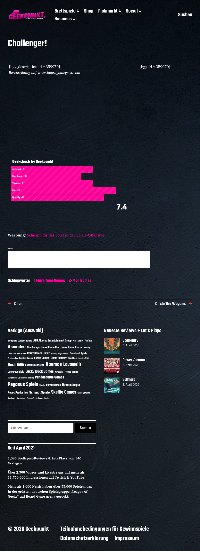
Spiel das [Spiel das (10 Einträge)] (11, 398)
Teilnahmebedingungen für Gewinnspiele (104, 529)
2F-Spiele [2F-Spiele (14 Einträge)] (12, 341)
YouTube (77, 477)
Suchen (185, 15)
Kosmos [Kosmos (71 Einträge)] (54, 364)
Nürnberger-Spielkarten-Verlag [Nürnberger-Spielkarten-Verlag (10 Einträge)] (21, 377)
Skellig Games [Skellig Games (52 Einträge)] (63, 392)
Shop (88, 11)
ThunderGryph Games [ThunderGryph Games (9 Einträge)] (35, 398)
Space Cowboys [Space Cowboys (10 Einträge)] (84, 393)
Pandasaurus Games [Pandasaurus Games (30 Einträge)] (49, 377)
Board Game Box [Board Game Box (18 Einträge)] (50, 347)
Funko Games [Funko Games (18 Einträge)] (41, 358)
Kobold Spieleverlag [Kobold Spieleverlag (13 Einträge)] (34, 365)
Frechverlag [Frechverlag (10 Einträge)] (13, 358)
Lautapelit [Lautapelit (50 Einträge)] (72, 364)
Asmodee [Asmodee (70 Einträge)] (17, 347)
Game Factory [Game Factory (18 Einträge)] (59, 358)
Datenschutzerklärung (84, 538)
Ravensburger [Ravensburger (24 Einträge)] (71, 385)
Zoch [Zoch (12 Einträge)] (46, 398)
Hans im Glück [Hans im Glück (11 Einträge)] (83, 358)
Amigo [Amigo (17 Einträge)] (88, 341)
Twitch (60, 477)
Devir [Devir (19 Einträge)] (47, 353)
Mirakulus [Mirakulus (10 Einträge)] (59, 372)
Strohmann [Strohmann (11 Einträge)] (21, 398)
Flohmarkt (108, 11)
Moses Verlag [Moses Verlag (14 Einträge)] (71, 372)
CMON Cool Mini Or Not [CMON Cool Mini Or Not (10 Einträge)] (17, 353)
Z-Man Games (80, 281)
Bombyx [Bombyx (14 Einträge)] (88, 348)
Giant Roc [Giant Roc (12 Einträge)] (72, 358)
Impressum (126, 538)
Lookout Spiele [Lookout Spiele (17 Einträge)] (16, 372)
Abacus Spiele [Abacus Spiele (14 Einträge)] (25, 341)
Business (63, 19)
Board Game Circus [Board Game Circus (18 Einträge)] (71, 347)
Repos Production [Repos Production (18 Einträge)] (18, 392)
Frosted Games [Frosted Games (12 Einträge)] (26, 358)
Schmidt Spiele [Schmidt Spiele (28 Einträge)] (39, 392)
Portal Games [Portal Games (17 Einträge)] (53, 385)
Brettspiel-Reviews (32, 458)
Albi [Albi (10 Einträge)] (74, 340)
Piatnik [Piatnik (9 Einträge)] (42, 385)
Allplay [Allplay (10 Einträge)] (80, 340)
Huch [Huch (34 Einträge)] (12, 365)
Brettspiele (65, 11)
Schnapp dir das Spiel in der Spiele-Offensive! (66, 235)
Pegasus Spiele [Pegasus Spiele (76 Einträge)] (23, 384)
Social (132, 11)
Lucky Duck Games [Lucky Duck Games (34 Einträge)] (40, 372)
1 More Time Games (49, 281)
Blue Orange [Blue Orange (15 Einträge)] (33, 348)
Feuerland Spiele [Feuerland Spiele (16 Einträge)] (78, 353)
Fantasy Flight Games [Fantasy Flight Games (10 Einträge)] (59, 353)
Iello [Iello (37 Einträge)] (20, 364)
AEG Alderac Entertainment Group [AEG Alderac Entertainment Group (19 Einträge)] (52, 340)
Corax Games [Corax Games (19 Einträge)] (34, 353)
